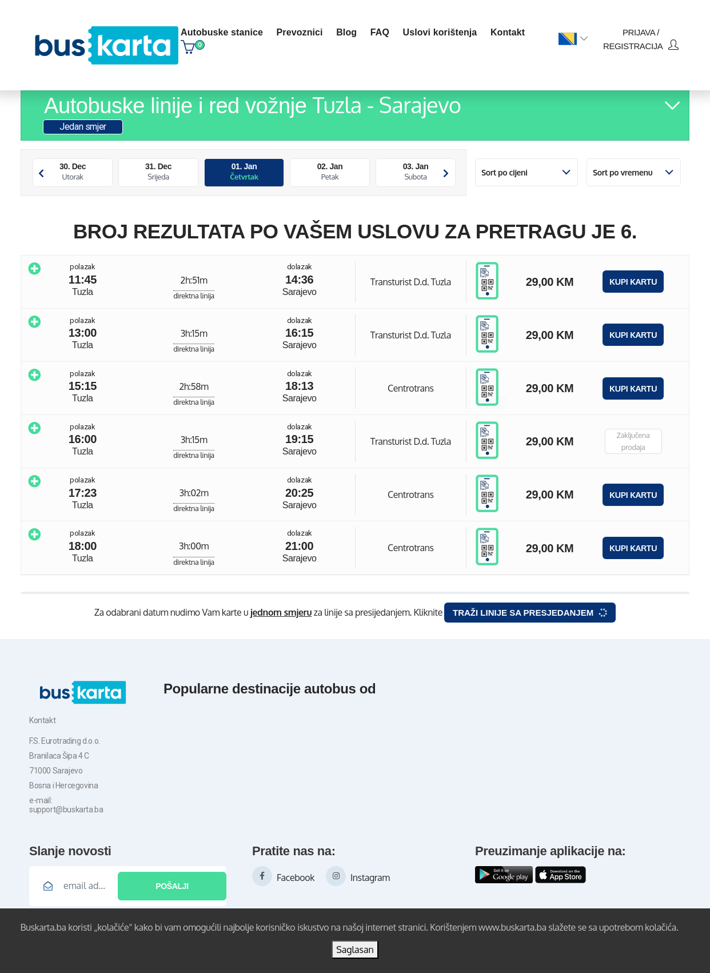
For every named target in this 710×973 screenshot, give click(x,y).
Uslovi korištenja (440, 32)
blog (346, 32)
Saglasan (355, 949)
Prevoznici (300, 32)
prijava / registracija (641, 39)
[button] (573, 39)
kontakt (507, 32)
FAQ (379, 32)
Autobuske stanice (222, 32)
